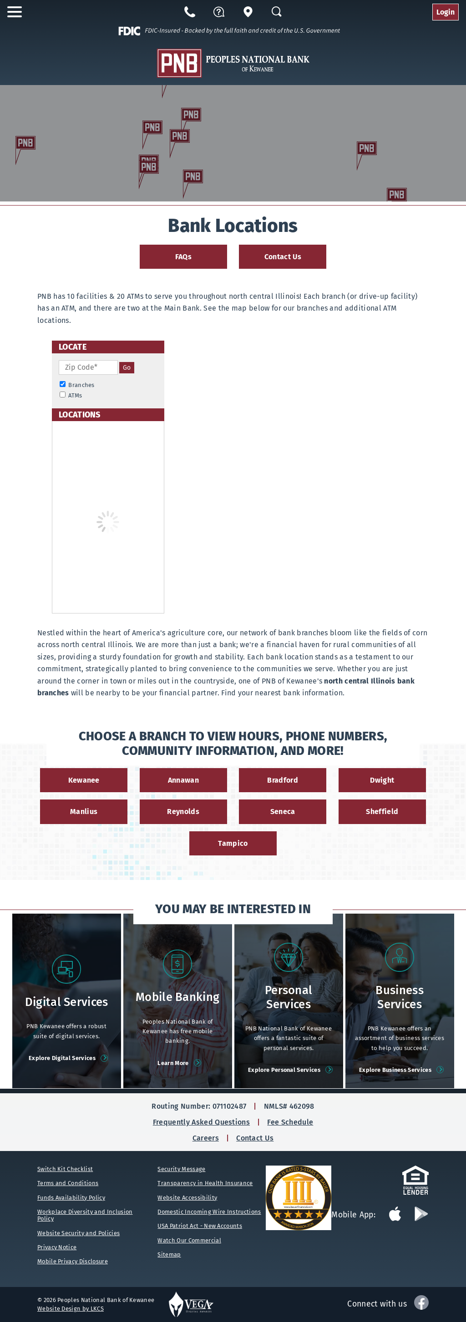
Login (445, 12)
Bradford (282, 780)
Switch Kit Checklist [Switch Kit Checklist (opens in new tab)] (65, 1169)
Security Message (181, 1169)
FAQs (183, 256)
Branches (77, 384)
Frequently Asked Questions (201, 1122)
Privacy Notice (56, 1247)
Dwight (382, 780)
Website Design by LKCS (70, 1308)
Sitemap (169, 1254)
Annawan (183, 780)
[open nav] (17, 12)
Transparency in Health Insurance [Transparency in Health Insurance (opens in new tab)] (205, 1183)
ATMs (71, 395)
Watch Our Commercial (189, 1240)
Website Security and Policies (78, 1233)
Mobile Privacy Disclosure (72, 1261)
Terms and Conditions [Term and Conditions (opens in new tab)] (67, 1183)
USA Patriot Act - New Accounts (199, 1225)
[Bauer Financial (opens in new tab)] (298, 1198)
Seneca (282, 811)
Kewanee (84, 780)
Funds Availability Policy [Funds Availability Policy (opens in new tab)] (71, 1197)
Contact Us (282, 256)
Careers (205, 1138)
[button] (219, 12)
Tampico (233, 843)
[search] (126, 367)
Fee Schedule (290, 1122)
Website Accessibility (187, 1197)
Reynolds (183, 811)
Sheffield (382, 811)
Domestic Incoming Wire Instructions (209, 1211)
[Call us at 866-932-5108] (190, 12)
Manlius (83, 811)
